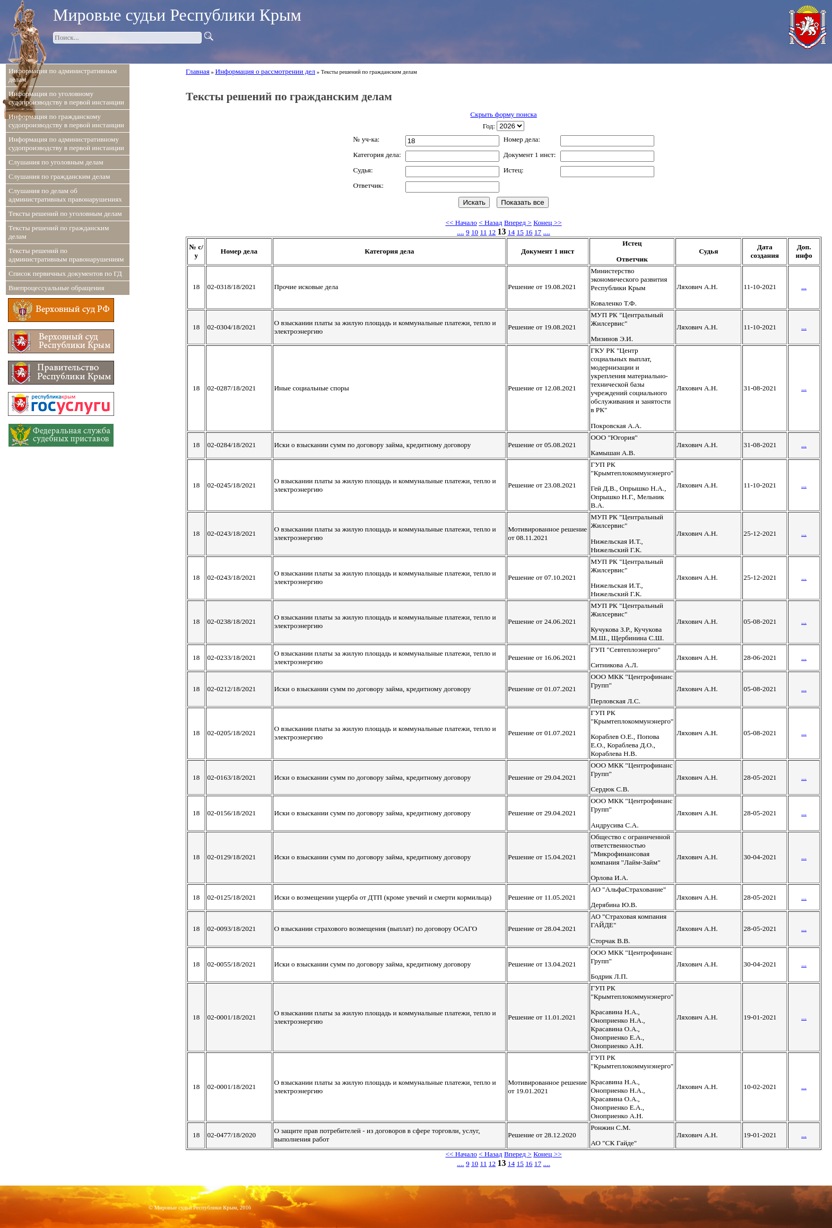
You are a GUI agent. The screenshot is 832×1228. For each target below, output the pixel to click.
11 (483, 232)
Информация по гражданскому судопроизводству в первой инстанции (66, 120)
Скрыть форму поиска (503, 114)
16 (528, 232)
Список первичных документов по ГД (65, 273)
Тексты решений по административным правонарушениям (66, 255)
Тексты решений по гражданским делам (58, 232)
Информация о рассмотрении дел (265, 71)
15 (519, 232)
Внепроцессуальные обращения (56, 288)
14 (511, 232)
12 (492, 232)
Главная (198, 71)
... (804, 287)
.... (460, 232)
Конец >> (547, 223)
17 (537, 232)
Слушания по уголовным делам (55, 162)
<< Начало (460, 223)
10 (474, 232)
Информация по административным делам (62, 75)
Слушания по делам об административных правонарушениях (65, 195)
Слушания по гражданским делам (59, 176)
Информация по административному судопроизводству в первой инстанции (66, 143)
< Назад (490, 223)
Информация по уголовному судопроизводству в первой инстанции (66, 98)
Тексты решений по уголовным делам (65, 213)
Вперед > (518, 223)
